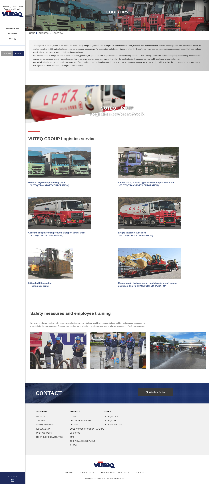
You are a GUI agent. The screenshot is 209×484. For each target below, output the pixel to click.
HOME (32, 33)
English (18, 54)
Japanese (7, 54)
